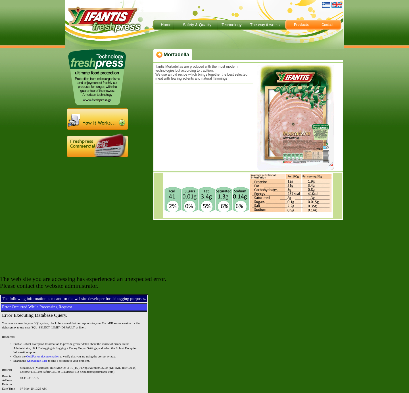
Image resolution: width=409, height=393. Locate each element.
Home (166, 24)
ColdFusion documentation (42, 356)
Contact (327, 25)
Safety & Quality (197, 24)
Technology (232, 24)
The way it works (264, 24)
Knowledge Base (37, 360)
